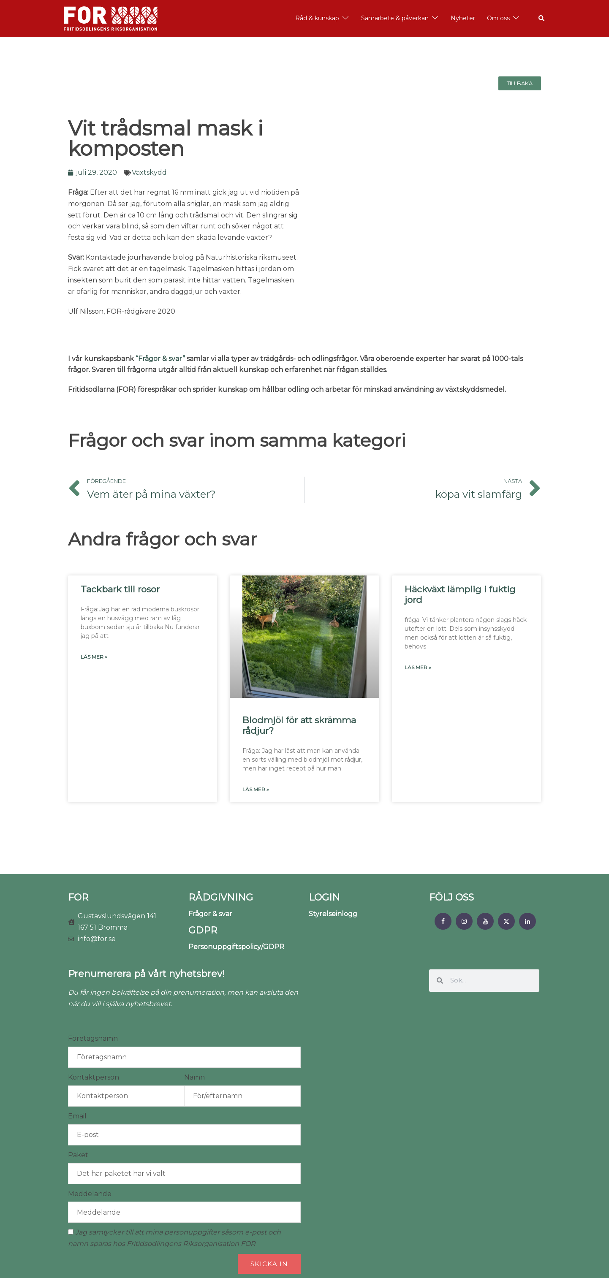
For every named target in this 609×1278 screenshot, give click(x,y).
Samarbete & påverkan (395, 18)
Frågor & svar (210, 914)
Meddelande (89, 1194)
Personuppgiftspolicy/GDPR (236, 947)
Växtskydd (149, 172)
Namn (194, 1077)
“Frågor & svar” (160, 359)
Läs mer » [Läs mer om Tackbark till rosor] (94, 657)
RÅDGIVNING (220, 897)
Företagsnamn (93, 1038)
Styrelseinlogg (333, 914)
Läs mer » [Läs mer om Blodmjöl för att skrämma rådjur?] (255, 789)
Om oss (498, 18)
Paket (78, 1155)
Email (77, 1116)
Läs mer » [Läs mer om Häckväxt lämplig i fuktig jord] (418, 667)
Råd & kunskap (317, 18)
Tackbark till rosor (120, 589)
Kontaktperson (93, 1077)
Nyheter (463, 18)
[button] (541, 18)
